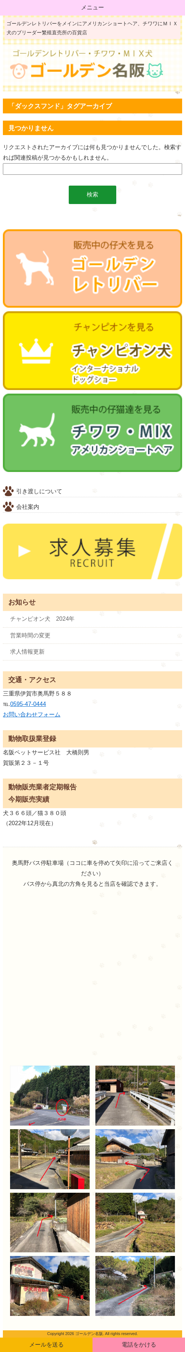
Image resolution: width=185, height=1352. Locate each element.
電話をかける (139, 1345)
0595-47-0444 (28, 704)
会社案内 (27, 507)
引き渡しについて (39, 491)
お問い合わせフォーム (31, 714)
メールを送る (46, 1345)
